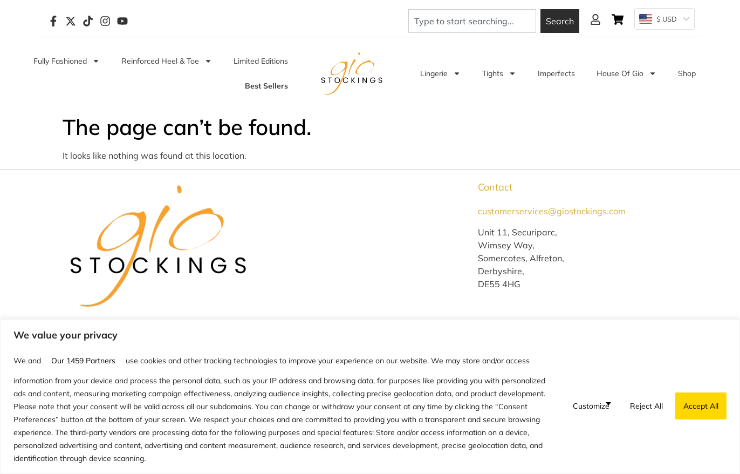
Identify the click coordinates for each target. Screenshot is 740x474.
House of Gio (626, 73)
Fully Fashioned (66, 61)
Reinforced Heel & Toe (166, 61)
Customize (591, 406)
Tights (499, 73)
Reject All (646, 406)
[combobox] (472, 21)
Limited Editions (261, 61)
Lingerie (440, 73)
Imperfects (556, 73)
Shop (687, 73)
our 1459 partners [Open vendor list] (83, 360)
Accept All (700, 406)
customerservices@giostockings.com (552, 211)
